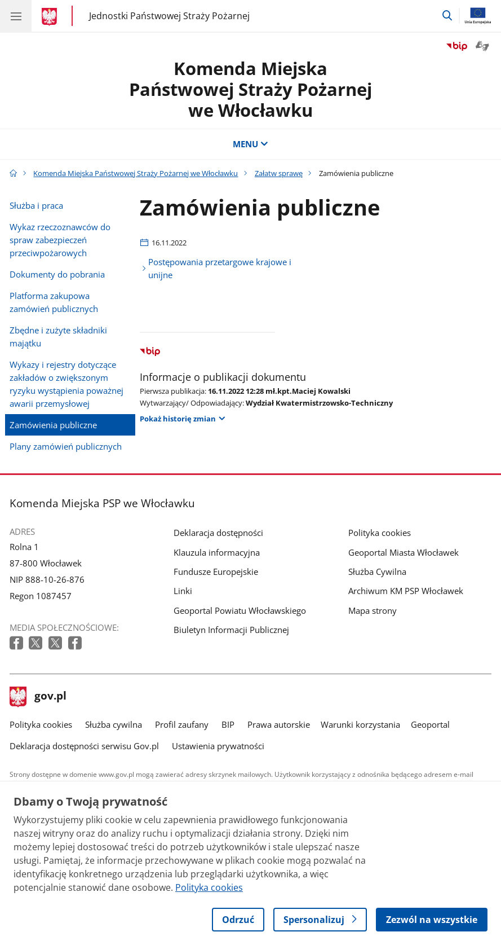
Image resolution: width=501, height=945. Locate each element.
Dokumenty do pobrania (57, 274)
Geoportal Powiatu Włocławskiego (240, 610)
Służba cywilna (113, 724)
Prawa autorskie (278, 724)
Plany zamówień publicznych (66, 446)
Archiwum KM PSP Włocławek (405, 590)
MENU (250, 144)
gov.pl (38, 697)
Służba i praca (36, 205)
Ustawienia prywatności (218, 745)
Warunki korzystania (360, 724)
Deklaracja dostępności (218, 532)
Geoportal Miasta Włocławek (403, 552)
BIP (227, 724)
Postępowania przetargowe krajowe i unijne (219, 268)
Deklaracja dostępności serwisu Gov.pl (84, 745)
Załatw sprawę (279, 173)
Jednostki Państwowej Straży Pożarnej (169, 16)
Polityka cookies (379, 532)
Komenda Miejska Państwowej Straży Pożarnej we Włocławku (250, 88)
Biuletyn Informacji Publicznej (231, 629)
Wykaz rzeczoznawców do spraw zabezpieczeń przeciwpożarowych (60, 239)
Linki (183, 590)
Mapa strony (372, 610)
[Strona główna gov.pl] (51, 17)
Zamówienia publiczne (53, 424)
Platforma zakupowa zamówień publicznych (54, 302)
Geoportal (430, 724)
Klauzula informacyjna (217, 552)
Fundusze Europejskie (216, 571)
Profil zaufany (182, 724)
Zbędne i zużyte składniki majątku (58, 336)
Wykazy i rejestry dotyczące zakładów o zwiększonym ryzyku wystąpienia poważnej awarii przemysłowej (66, 384)
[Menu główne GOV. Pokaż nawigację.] (16, 16)
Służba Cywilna (377, 571)
